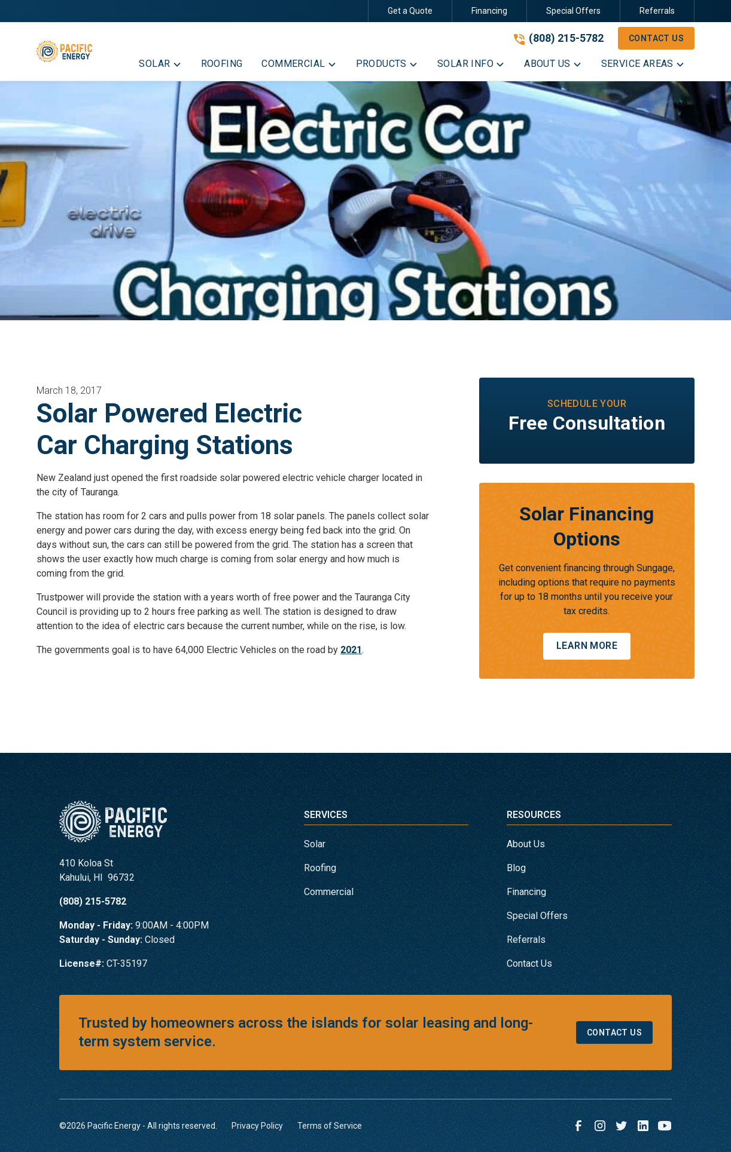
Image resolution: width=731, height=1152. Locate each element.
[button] (160, 66)
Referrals (657, 11)
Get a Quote (410, 11)
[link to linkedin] (643, 1126)
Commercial (329, 891)
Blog (516, 868)
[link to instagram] (600, 1126)
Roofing (320, 868)
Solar (314, 844)
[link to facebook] (578, 1126)
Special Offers (573, 11)
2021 (351, 649)
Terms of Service (329, 1125)
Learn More (586, 645)
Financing (489, 11)
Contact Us (656, 38)
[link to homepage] (64, 51)
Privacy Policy (257, 1125)
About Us (526, 844)
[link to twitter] (621, 1126)
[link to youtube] (664, 1126)
